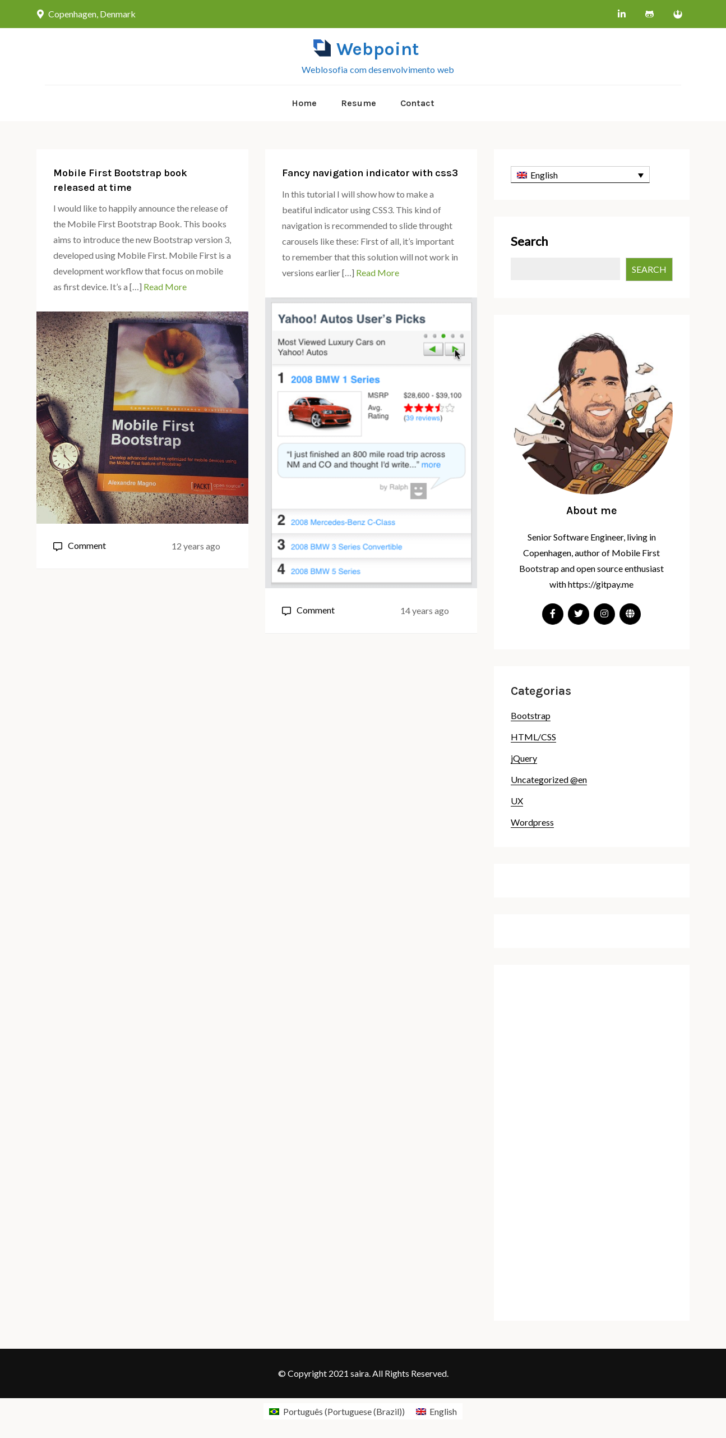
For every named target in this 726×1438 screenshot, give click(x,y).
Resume (358, 103)
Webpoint (377, 49)
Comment (87, 545)
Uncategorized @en (549, 779)
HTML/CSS (533, 736)
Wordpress (532, 822)
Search (529, 241)
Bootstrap (531, 715)
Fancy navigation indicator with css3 (370, 173)
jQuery (524, 758)
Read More (165, 286)
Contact (417, 103)
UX (517, 800)
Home (304, 103)
